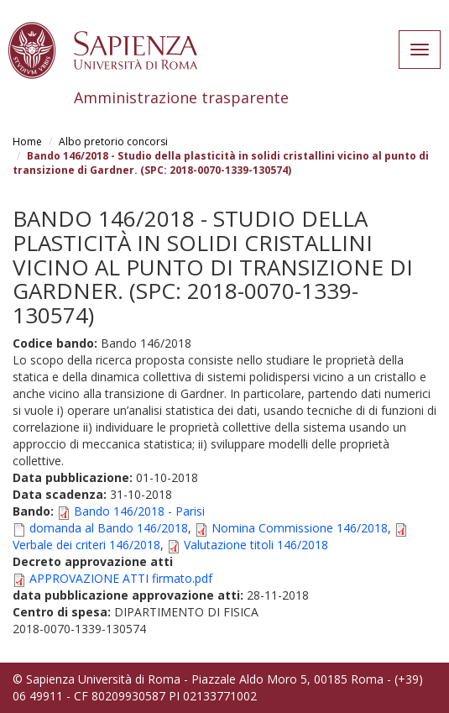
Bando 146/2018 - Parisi (139, 511)
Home (27, 141)
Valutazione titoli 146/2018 (256, 545)
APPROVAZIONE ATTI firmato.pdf (120, 578)
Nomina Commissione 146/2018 (299, 528)
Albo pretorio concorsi (113, 141)
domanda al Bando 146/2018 (108, 528)
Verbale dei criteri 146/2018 (86, 545)
